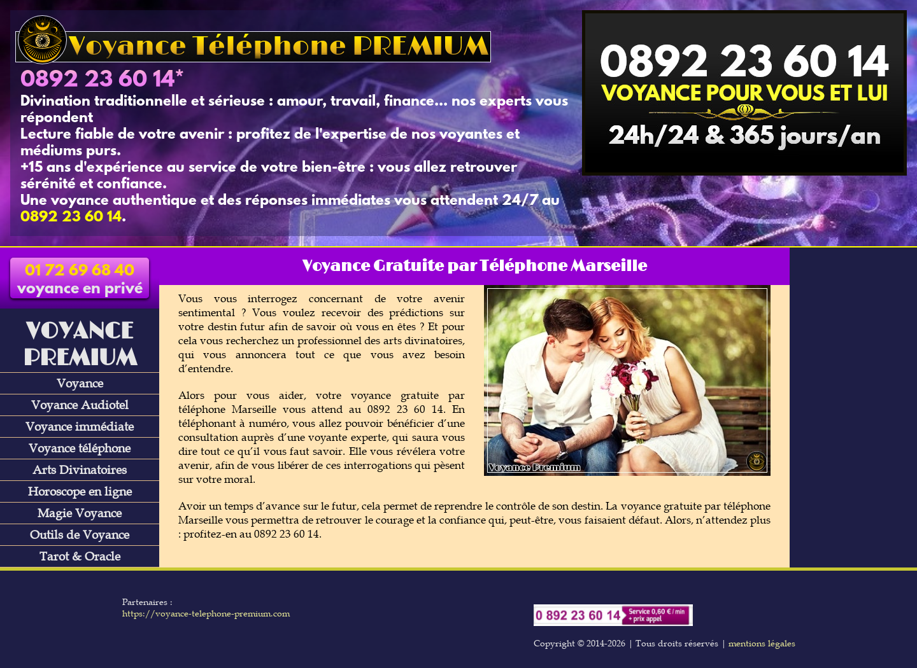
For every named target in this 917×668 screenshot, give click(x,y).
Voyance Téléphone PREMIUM (253, 47)
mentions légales (762, 643)
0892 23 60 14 (97, 81)
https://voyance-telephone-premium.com (206, 613)
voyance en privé (80, 280)
